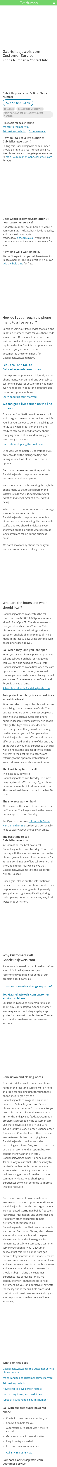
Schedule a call (37, 131)
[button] (54, 2)
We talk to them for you (16, 127)
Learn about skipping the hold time (23, 444)
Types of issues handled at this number (25, 1399)
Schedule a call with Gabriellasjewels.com (26, 688)
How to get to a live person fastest (22, 1388)
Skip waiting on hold (14, 131)
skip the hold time (13, 263)
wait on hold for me (14, 825)
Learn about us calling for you (20, 397)
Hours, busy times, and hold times (22, 1394)
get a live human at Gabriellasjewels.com (29, 157)
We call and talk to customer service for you (28, 1378)
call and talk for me (39, 821)
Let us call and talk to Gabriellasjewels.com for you (23, 367)
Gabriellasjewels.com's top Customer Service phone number (28, 1370)
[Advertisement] (28, 189)
